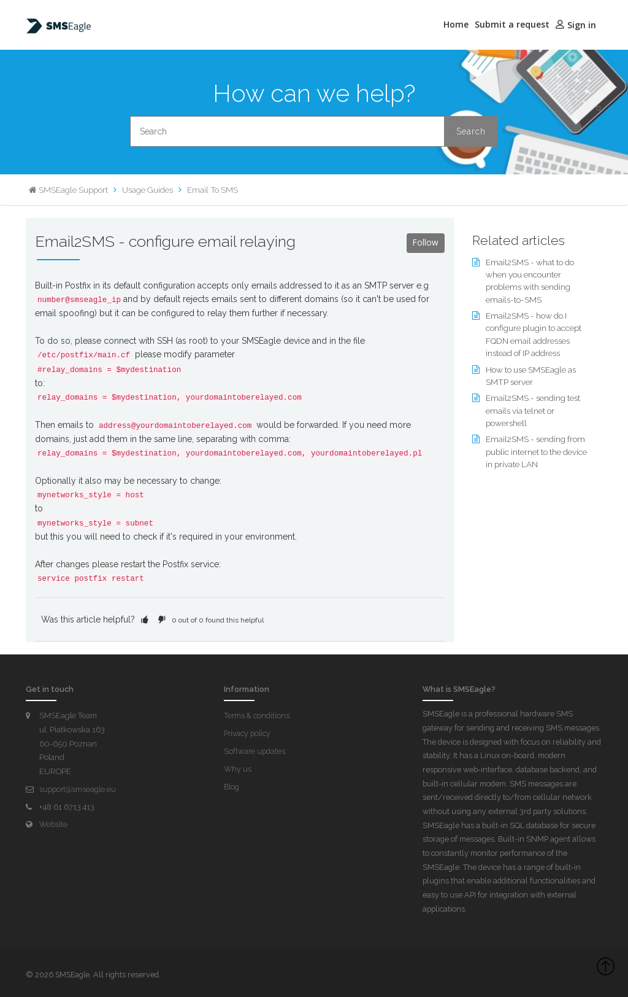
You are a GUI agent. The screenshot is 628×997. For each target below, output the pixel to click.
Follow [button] (425, 243)
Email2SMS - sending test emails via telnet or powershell (534, 407)
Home (456, 24)
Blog (232, 785)
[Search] (314, 131)
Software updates (255, 750)
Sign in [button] (581, 25)
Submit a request (512, 24)
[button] (144, 619)
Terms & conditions (257, 715)
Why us (237, 768)
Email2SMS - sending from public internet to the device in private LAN (537, 448)
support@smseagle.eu (78, 788)
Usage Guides (149, 190)
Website (53, 823)
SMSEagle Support (74, 190)
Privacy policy (249, 732)
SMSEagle (73, 974)
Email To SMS (216, 190)
